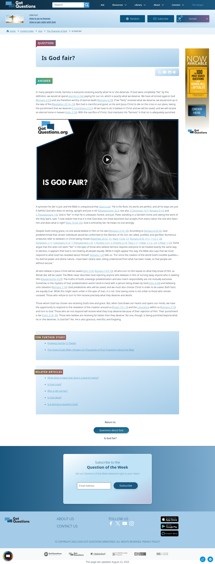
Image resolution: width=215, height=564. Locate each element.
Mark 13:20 (119, 238)
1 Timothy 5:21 (102, 242)
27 (127, 238)
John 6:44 (154, 283)
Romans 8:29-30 (153, 231)
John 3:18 (48, 315)
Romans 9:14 (156, 210)
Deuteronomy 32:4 (109, 210)
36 (55, 315)
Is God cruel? (54, 384)
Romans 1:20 (97, 255)
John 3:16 (71, 112)
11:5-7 (154, 238)
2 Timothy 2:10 (119, 242)
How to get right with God (42, 22)
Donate (193, 18)
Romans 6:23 (105, 100)
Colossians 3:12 (61, 242)
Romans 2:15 (168, 307)
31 (110, 238)
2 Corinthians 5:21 (82, 108)
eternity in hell (76, 96)
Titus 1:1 (132, 242)
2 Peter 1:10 (164, 242)
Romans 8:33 (137, 238)
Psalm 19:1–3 (120, 307)
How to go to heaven (39, 18)
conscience (143, 307)
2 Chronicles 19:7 (139, 210)
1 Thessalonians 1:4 (82, 242)
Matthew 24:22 (100, 238)
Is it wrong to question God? (62, 404)
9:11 (147, 238)
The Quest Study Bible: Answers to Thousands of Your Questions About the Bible (90, 349)
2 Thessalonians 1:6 (46, 214)
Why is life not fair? (57, 391)
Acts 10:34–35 (74, 222)
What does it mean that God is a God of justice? (73, 377)
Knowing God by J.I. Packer (61, 343)
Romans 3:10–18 (119, 231)
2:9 (155, 242)
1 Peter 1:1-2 (145, 242)
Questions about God (111, 430)
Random (132, 18)
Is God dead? (54, 397)
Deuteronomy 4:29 (52, 279)
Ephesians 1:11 (44, 242)
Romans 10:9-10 (103, 271)
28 (160, 238)
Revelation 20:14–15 (63, 104)
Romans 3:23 (43, 100)
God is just (104, 206)
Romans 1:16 (59, 287)
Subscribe (160, 18)
